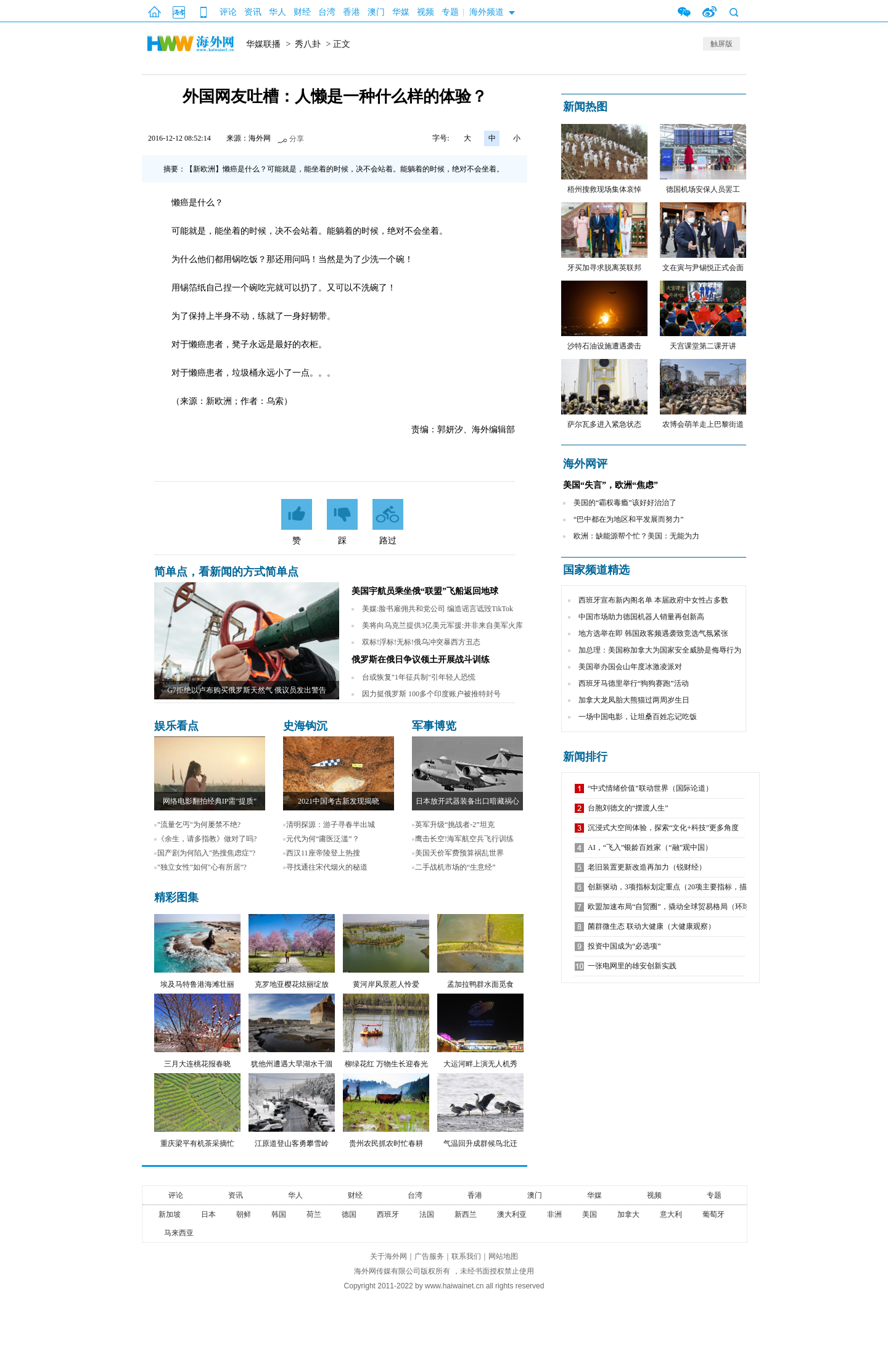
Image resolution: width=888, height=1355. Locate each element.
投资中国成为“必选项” (624, 946)
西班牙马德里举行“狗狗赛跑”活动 (633, 683)
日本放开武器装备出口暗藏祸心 (467, 801)
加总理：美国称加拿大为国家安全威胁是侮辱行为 (659, 650)
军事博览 (434, 726)
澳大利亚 (512, 1214)
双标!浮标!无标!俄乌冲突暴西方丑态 (421, 642)
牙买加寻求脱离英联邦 (604, 267)
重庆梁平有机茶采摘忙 (197, 1143)
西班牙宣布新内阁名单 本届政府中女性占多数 (653, 600)
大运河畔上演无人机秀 (480, 1064)
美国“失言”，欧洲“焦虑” (610, 485)
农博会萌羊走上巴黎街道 (703, 424)
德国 (349, 1214)
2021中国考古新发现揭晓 (338, 801)
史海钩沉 (305, 726)
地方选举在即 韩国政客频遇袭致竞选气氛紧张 (653, 633)
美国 (589, 1214)
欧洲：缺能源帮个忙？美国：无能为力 (636, 536)
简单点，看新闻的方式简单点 (226, 572)
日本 (208, 1214)
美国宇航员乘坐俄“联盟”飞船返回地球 (425, 591)
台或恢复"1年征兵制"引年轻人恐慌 (418, 677)
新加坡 (169, 1214)
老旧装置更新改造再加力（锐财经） (647, 867)
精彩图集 (176, 897)
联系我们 (466, 1256)
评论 (228, 12)
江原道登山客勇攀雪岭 (292, 1143)
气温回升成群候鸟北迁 (480, 1143)
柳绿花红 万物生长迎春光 (386, 1064)
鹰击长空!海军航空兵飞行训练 (464, 838)
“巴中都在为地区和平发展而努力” (629, 519)
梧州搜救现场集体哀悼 (604, 189)
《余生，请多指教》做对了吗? (207, 838)
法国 (426, 1214)
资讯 (252, 12)
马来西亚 (179, 1233)
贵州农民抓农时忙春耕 (386, 1143)
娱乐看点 (176, 726)
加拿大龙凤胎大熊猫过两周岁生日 (633, 700)
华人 (277, 12)
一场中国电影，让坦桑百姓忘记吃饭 (637, 716)
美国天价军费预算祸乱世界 (459, 853)
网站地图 (503, 1256)
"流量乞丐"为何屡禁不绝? (198, 824)
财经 (302, 12)
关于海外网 (388, 1256)
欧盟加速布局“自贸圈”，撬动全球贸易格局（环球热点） (680, 906)
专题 (450, 12)
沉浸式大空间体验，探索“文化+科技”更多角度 (663, 827)
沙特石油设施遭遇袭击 (604, 346)
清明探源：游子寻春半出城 (330, 824)
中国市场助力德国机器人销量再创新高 (641, 616)
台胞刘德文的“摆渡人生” (628, 808)
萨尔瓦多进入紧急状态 (604, 424)
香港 (351, 12)
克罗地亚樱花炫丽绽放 (292, 984)
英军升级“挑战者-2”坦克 (455, 824)
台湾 (326, 12)
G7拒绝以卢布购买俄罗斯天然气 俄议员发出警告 (246, 690)
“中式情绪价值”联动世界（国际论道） (650, 788)
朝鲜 (243, 1214)
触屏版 (721, 43)
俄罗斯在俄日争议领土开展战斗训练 (421, 659)
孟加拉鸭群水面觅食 (480, 984)
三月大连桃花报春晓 (197, 1064)
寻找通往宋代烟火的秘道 (327, 867)
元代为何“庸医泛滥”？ (323, 838)
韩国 (278, 1214)
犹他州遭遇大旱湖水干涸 (291, 1064)
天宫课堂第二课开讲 (703, 346)
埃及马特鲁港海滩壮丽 (197, 984)
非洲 (554, 1214)
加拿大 (628, 1214)
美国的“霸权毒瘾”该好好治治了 (625, 502)
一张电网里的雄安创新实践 (632, 966)
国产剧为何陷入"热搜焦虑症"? (206, 853)
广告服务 (429, 1256)
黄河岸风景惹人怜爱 (386, 984)
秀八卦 (308, 44)
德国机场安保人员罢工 (703, 189)
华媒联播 (263, 44)
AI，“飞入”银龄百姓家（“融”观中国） (650, 847)
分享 (296, 138)
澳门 (376, 12)
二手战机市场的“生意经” (455, 867)
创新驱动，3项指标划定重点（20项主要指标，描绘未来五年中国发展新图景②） (719, 887)
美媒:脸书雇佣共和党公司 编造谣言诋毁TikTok (437, 608)
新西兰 (465, 1214)
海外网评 (585, 464)
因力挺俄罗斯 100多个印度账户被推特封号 (431, 694)
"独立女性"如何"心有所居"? (202, 867)
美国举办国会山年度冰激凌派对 (630, 666)
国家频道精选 (596, 570)
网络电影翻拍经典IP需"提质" (210, 801)
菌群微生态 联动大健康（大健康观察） (651, 926)
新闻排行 (585, 757)
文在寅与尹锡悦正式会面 (703, 267)
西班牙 (388, 1214)
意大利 (671, 1214)
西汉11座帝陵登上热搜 (323, 853)
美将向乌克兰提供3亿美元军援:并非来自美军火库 (442, 625)
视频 (425, 12)
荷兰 (313, 1214)
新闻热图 (585, 107)
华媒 (400, 12)
